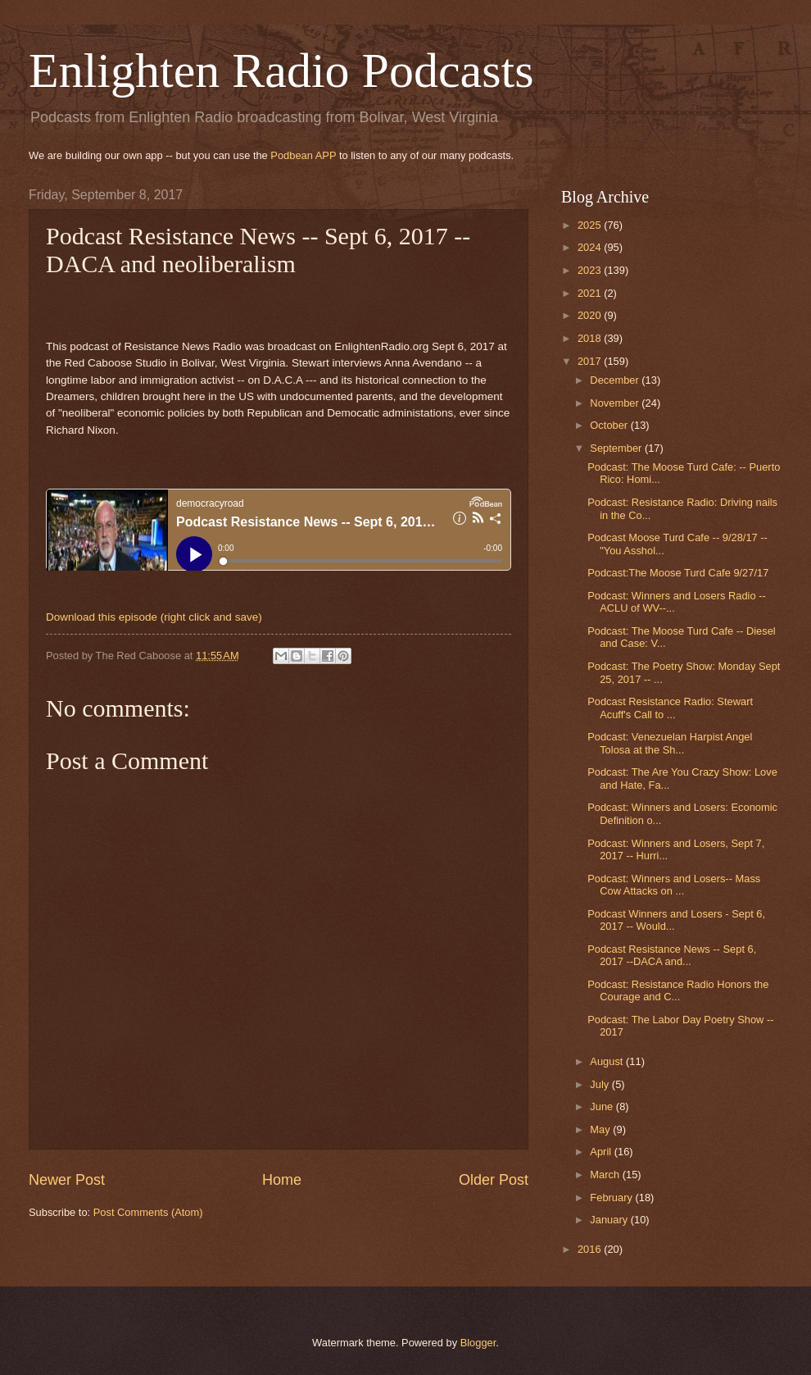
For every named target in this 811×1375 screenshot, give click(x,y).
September (617, 448)
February (612, 1197)
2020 (591, 315)
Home (281, 1180)
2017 (591, 361)
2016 (591, 1249)
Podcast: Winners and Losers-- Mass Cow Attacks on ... (673, 884)
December (615, 380)
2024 (591, 247)
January (610, 1219)
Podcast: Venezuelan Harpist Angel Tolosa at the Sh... (669, 743)
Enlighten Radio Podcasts (281, 70)
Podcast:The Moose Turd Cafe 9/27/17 (677, 573)
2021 (591, 293)
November (615, 403)
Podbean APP (303, 155)
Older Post (493, 1180)
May (601, 1129)
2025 (591, 225)
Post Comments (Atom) (148, 1212)
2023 (591, 270)
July (600, 1084)
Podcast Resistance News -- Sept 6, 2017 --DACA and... (671, 955)
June (603, 1106)
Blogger (478, 1342)
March (606, 1174)
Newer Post (67, 1180)
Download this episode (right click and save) (154, 617)
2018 (591, 338)
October (610, 425)
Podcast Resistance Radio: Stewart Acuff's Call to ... (670, 707)
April (602, 1151)
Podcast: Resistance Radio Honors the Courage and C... (677, 990)
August (608, 1061)
